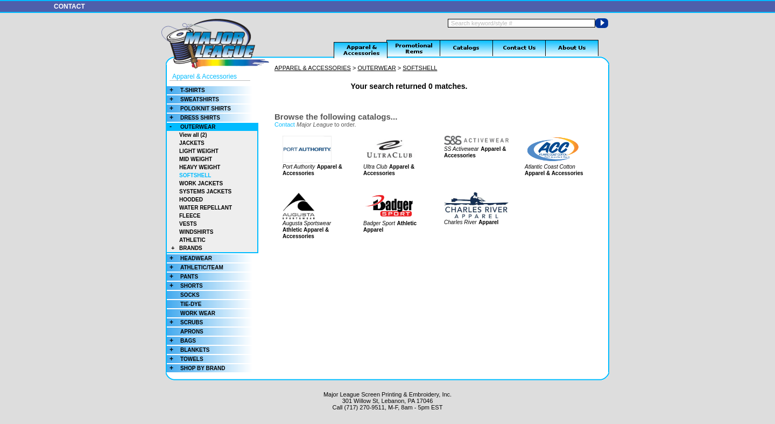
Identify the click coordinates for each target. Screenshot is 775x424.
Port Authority (299, 167)
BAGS (181, 341)
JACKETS (192, 143)
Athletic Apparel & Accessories (306, 233)
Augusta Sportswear (307, 223)
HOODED (191, 200)
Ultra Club (375, 167)
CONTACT (69, 6)
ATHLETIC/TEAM (195, 267)
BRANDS (184, 248)
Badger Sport (379, 223)
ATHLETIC (192, 240)
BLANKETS (188, 350)
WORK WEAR (197, 313)
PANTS (182, 277)
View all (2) (193, 135)
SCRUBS (185, 322)
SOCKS (190, 295)
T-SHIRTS (186, 90)
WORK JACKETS (201, 183)
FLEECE (189, 216)
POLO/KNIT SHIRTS (199, 109)
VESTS (188, 224)
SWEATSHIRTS (193, 99)
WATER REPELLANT (205, 208)
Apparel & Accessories (204, 76)
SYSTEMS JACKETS (205, 191)
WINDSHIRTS (196, 232)
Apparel (488, 222)
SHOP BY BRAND (196, 368)
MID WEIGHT (195, 159)
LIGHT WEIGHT (199, 151)
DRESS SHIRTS (193, 118)
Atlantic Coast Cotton (550, 167)
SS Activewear (461, 149)
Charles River (460, 222)
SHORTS (185, 286)
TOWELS (185, 359)
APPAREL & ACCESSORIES (312, 68)
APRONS (191, 332)
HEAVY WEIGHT (199, 167)
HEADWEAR (189, 258)
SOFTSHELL (195, 175)
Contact (284, 124)
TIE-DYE (190, 304)
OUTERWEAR (191, 127)
